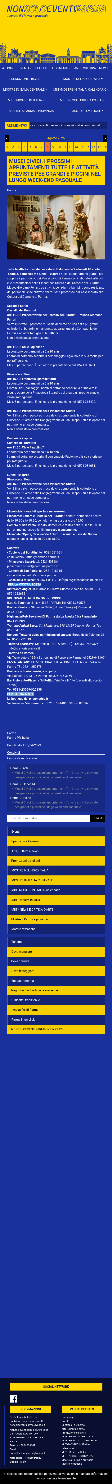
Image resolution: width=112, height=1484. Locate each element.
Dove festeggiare (22, 971)
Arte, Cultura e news (25, 851)
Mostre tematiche (23, 929)
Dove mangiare (21, 951)
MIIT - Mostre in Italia (25, 900)
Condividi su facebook (22, 758)
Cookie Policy (18, 1461)
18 (105, 147)
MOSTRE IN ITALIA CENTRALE (32, 880)
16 (93, 147)
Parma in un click (23, 1019)
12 (70, 147)
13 (76, 147)
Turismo (17, 942)
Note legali (16, 1457)
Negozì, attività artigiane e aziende (34, 990)
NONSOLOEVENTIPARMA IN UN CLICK (37, 1029)
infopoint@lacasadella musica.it (81, 580)
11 (64, 147)
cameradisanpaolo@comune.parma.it (32, 575)
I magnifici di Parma (25, 1010)
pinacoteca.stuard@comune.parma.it (32, 566)
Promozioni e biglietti (27, 79)
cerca (97, 818)
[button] (24, 68)
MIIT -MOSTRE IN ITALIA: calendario (35, 890)
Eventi (15, 831)
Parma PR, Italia (18, 738)
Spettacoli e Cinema (25, 841)
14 (82, 147)
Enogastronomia (22, 981)
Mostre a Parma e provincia (31, 111)
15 (87, 147)
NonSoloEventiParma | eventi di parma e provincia (56, 11)
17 (99, 147)
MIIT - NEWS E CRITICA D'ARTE (32, 909)
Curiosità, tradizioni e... (27, 1000)
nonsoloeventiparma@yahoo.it (27, 1424)
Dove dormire (20, 961)
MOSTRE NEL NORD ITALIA (30, 870)
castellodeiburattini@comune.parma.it (33, 557)
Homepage (68, 1417)
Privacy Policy (33, 1457)
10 (59, 147)
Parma (11, 190)
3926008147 (28, 1445)
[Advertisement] (56, 32)
